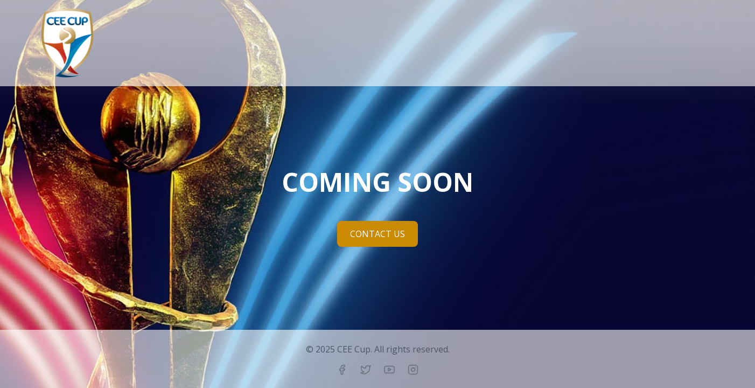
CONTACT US (377, 234)
